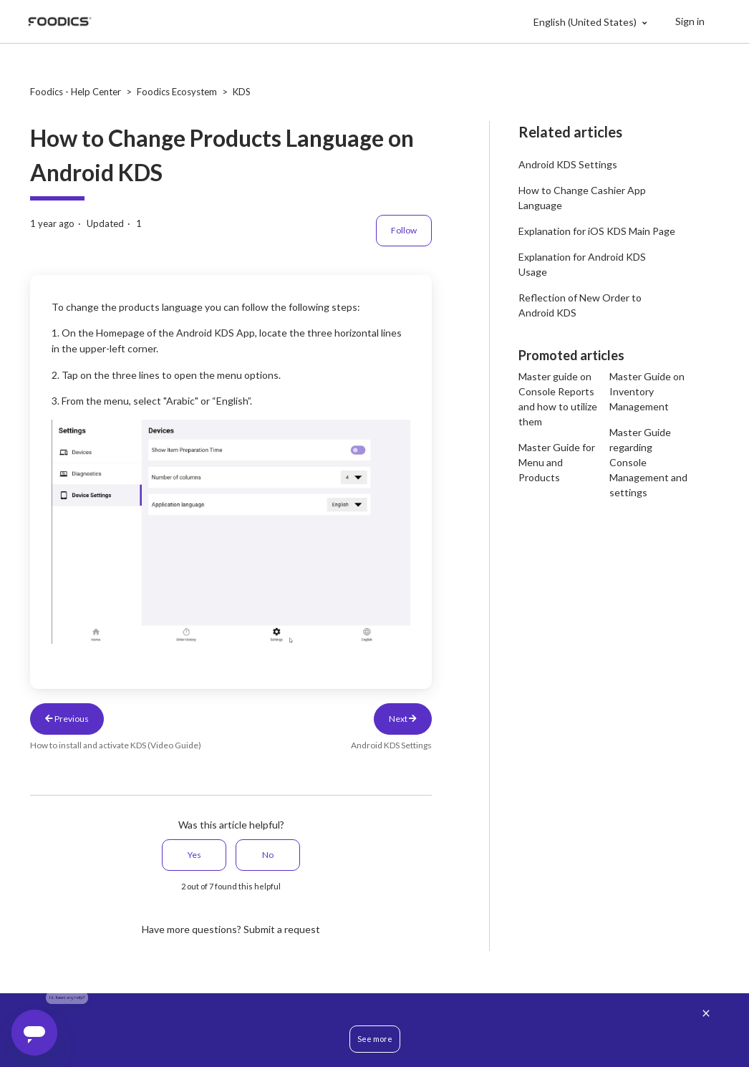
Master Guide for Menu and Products (556, 462)
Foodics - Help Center (75, 91)
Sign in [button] (690, 21)
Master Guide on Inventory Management (647, 391)
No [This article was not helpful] (268, 854)
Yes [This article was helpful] (194, 854)
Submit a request (281, 929)
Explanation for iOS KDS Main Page (596, 231)
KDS (242, 91)
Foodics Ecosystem (177, 91)
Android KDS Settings (567, 164)
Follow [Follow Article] (404, 230)
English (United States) (586, 22)
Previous (67, 718)
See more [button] (374, 1038)
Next (403, 718)
